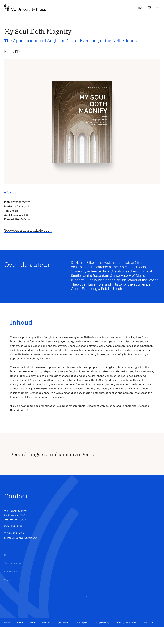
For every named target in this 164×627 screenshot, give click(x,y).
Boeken (32, 622)
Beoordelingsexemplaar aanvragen (50, 454)
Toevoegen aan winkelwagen (28, 230)
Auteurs (19, 622)
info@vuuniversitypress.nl (22, 537)
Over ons (46, 622)
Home (7, 622)
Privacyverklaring (101, 622)
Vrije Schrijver (80, 622)
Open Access (62, 622)
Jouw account (149, 622)
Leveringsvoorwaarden (126, 622)
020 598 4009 (15, 533)
